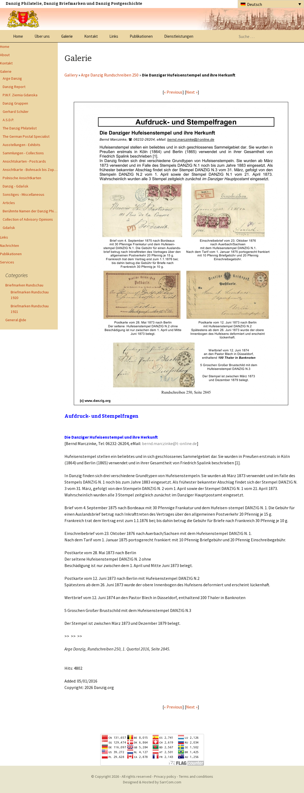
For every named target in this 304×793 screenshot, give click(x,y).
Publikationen (141, 36)
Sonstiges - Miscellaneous (23, 194)
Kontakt (91, 36)
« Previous (173, 92)
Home (18, 36)
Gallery (71, 75)
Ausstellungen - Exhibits (21, 144)
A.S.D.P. (8, 119)
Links (113, 36)
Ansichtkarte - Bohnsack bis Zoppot (30, 169)
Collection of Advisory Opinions (28, 219)
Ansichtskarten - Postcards (24, 161)
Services (7, 262)
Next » (192, 92)
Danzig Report (14, 86)
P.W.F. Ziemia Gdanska (20, 95)
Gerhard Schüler (16, 111)
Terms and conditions (196, 776)
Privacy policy (165, 776)
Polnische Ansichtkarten (22, 177)
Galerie (67, 36)
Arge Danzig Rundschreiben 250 (109, 75)
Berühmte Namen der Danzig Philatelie (30, 211)
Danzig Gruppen (15, 103)
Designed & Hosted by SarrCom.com (152, 782)
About (5, 54)
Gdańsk (9, 227)
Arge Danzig (12, 78)
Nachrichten (9, 245)
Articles (9, 202)
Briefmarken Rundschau (24, 285)
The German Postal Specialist (26, 136)
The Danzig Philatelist (20, 128)
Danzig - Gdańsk (15, 186)
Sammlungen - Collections (23, 153)
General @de (15, 319)
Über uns (42, 36)
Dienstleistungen (178, 36)
